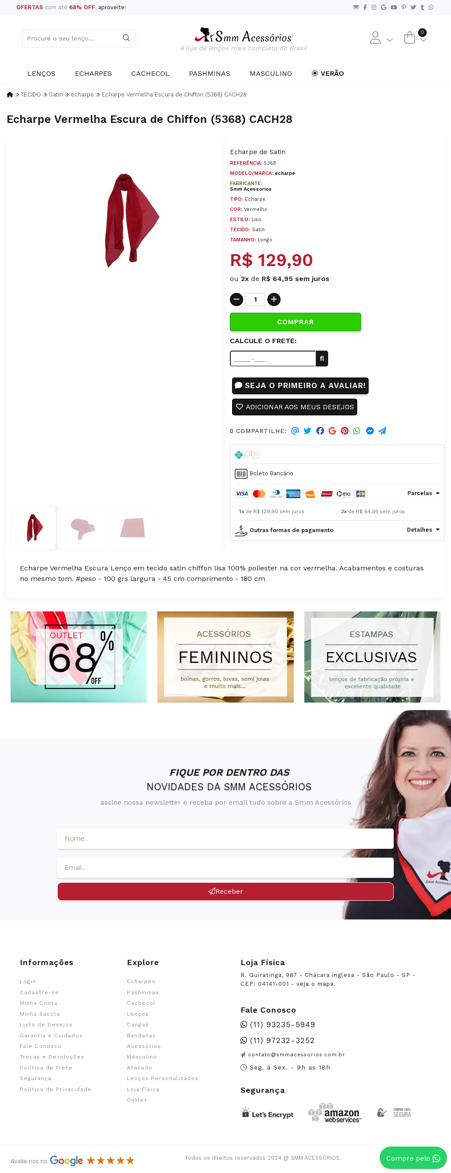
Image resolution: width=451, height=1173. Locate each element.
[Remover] (236, 299)
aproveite (111, 7)
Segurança (36, 1079)
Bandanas (141, 1035)
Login (28, 982)
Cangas (138, 1025)
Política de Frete (46, 1068)
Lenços (41, 73)
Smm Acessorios (251, 189)
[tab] (337, 454)
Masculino (271, 73)
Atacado (139, 1068)
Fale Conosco (41, 1046)
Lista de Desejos (46, 1025)
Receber (225, 892)
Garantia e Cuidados (51, 1035)
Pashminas (209, 73)
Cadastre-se (39, 992)
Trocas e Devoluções (52, 1057)
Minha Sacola (40, 1014)
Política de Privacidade (56, 1090)
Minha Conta (39, 1003)
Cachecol (150, 73)
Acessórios (144, 1046)
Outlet (137, 1100)
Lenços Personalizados (163, 1079)
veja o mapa (315, 984)
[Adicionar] (274, 299)
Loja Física (143, 1090)
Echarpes (93, 73)
